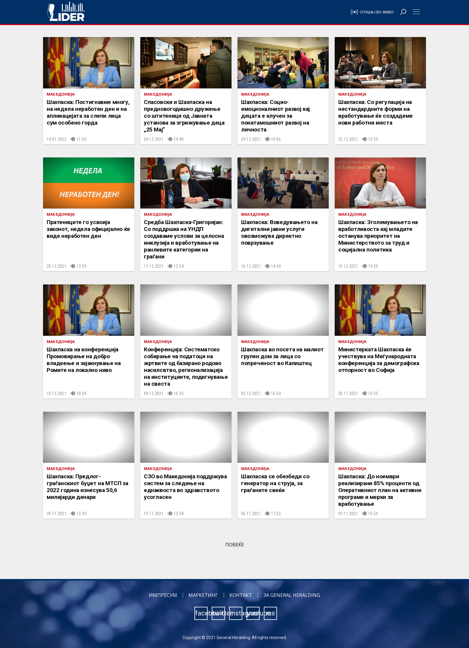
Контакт (240, 595)
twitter (218, 613)
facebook (201, 613)
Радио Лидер (66, 12)
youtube (253, 613)
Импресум (163, 595)
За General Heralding (292, 595)
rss (270, 613)
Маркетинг (203, 595)
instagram (236, 613)
